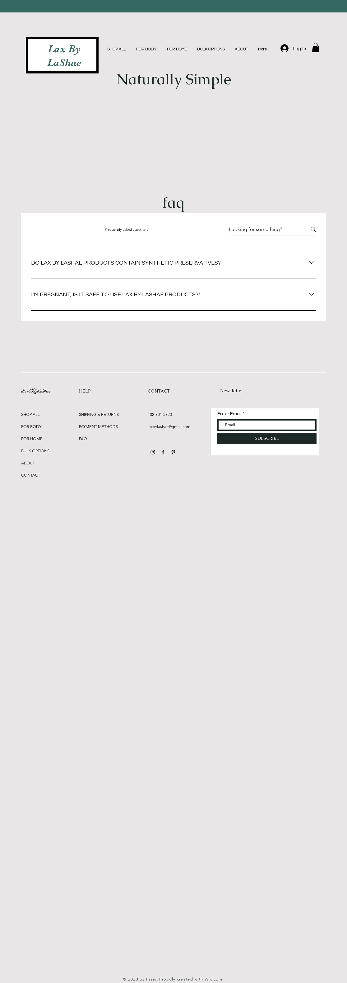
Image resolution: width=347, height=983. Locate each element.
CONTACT (30, 475)
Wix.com (214, 979)
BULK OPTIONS (35, 451)
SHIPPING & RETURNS (99, 414)
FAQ (83, 438)
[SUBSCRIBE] (267, 438)
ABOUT (28, 463)
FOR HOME (32, 438)
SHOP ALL (30, 414)
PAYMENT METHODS (98, 426)
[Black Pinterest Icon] (173, 452)
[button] (316, 47)
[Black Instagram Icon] (153, 452)
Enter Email (229, 414)
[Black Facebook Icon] (163, 452)
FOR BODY (31, 426)
